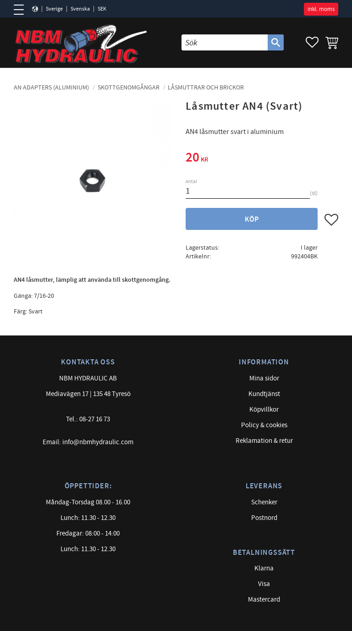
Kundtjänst (264, 394)
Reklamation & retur (264, 440)
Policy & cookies (264, 425)
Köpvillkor (264, 409)
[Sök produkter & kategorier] (225, 42)
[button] (22, 9)
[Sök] (276, 42)
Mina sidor (264, 378)
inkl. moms (321, 9)
